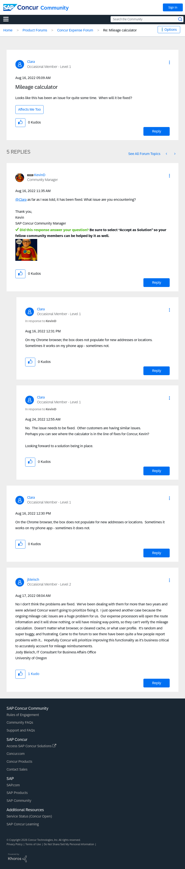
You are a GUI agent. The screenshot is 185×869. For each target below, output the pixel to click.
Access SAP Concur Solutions (31, 746)
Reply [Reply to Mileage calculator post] (156, 131)
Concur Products (19, 761)
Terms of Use (33, 844)
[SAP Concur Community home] (20, 7)
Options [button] (170, 29)
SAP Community (19, 800)
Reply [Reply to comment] (156, 282)
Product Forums (35, 30)
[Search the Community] (147, 19)
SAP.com (13, 785)
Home (7, 30)
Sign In (172, 7)
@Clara (20, 199)
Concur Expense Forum (75, 30)
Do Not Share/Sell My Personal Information (69, 844)
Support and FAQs (21, 730)
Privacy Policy (15, 844)
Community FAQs (20, 722)
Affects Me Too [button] (29, 109)
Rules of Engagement (23, 715)
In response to (40, 321)
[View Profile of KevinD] (39, 175)
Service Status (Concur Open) (29, 816)
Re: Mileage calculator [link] (120, 30)
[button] (169, 62)
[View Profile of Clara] (31, 62)
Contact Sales (17, 769)
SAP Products (17, 793)
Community (55, 8)
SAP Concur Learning (23, 824)
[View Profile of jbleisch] (33, 579)
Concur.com (16, 754)
